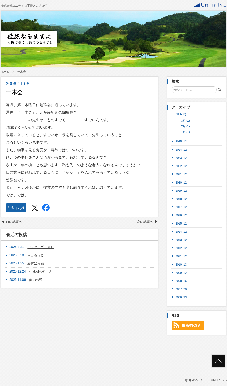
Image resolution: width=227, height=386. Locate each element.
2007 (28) (181, 289)
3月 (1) (185, 120)
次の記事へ (145, 222)
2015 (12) (181, 223)
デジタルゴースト (40, 247)
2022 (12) (181, 166)
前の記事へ (14, 222)
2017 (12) (181, 207)
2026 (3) (181, 114)
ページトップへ (218, 361)
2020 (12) (181, 182)
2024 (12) (181, 149)
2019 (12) (181, 190)
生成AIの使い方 (40, 272)
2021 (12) (181, 174)
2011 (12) (181, 256)
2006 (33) (181, 297)
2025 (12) (181, 141)
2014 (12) (181, 231)
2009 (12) (181, 272)
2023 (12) (181, 157)
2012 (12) (181, 248)
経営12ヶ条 (35, 263)
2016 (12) (181, 215)
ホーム (5, 71)
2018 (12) (181, 198)
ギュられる (35, 255)
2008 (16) (181, 280)
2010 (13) (181, 264)
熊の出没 (35, 280)
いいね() (16, 208)
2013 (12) (181, 239)
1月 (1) (185, 132)
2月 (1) (185, 126)
